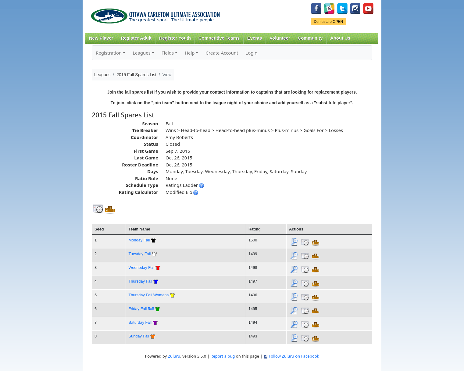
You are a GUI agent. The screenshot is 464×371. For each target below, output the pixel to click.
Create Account (221, 53)
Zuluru (174, 356)
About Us (340, 38)
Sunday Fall (138, 336)
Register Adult (136, 38)
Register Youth (175, 38)
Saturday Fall (140, 322)
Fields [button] (168, 53)
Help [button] (190, 53)
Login (251, 53)
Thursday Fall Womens (148, 295)
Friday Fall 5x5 (141, 308)
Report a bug (222, 356)
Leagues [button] (142, 53)
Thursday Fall (140, 281)
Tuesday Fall (139, 253)
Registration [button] (109, 53)
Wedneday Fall (141, 267)
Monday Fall (139, 240)
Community (310, 38)
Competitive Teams (219, 38)
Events (254, 38)
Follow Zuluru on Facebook (294, 356)
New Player (101, 38)
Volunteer (279, 38)
